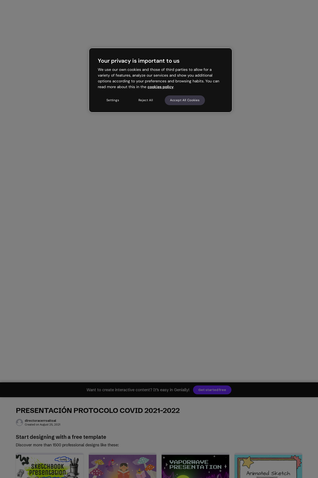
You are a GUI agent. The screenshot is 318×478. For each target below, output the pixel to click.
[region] (160, 80)
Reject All (145, 100)
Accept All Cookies (185, 100)
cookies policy (161, 86)
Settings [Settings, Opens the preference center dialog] (112, 100)
